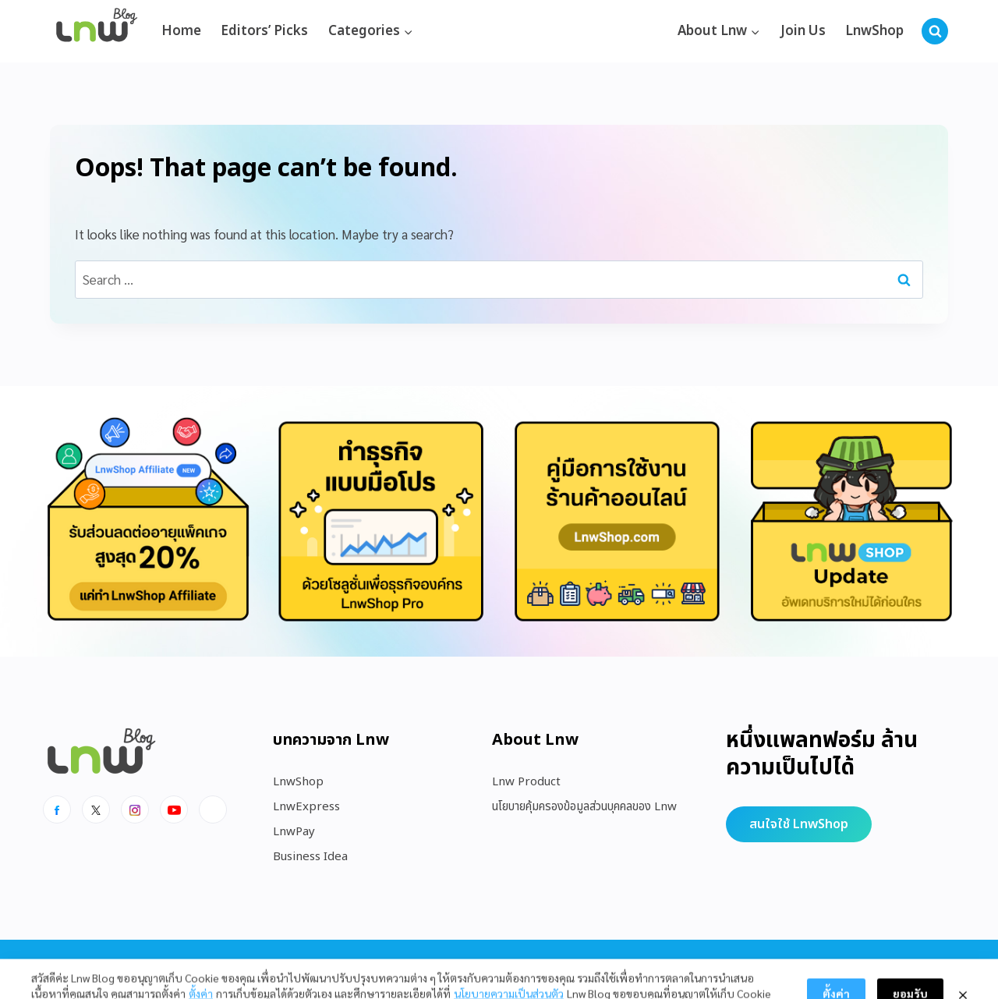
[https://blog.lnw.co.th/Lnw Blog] (96, 31)
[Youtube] (174, 809)
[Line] (213, 809)
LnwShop (874, 31)
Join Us (803, 31)
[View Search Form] (935, 31)
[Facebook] (57, 809)
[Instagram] (135, 809)
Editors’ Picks (264, 31)
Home (181, 31)
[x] (96, 809)
